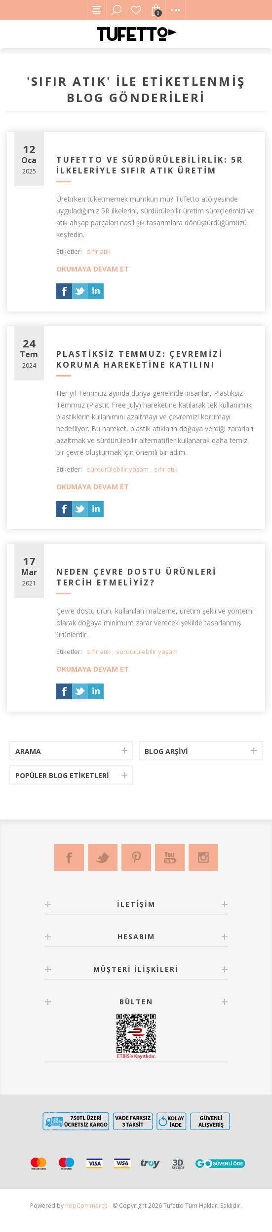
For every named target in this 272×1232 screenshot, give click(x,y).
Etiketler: (69, 251)
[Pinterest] (136, 857)
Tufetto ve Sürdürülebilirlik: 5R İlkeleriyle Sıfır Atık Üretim (149, 165)
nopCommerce (86, 1205)
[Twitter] (102, 857)
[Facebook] (69, 857)
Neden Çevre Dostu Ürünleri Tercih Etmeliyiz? (136, 577)
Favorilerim (136, 10)
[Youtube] (170, 857)
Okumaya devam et (92, 269)
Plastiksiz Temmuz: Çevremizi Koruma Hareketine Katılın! (139, 359)
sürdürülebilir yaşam (118, 469)
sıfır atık (99, 251)
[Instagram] (203, 857)
